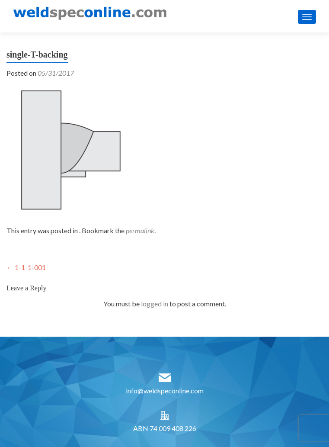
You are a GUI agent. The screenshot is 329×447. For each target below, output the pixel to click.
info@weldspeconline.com (165, 390)
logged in (154, 303)
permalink (140, 230)
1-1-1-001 (26, 267)
